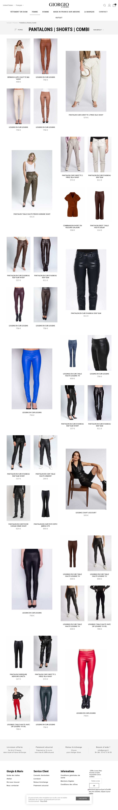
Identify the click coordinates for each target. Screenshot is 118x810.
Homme (45, 12)
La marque (89, 12)
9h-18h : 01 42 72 (103, 752)
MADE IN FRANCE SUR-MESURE (66, 12)
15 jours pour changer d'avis (74, 751)
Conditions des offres (69, 784)
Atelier (9, 779)
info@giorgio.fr (103, 750)
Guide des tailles (13, 775)
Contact (103, 12)
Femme (35, 12)
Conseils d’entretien (41, 775)
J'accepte (83, 798)
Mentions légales (67, 781)
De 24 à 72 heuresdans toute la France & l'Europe (14, 751)
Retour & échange (73, 747)
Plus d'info (43, 801)
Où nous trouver (13, 782)
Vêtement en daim (19, 12)
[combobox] (8, 5)
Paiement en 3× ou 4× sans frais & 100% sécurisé (44, 751)
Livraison (37, 779)
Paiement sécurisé (44, 747)
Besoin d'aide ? (103, 747)
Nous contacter (13, 785)
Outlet (59, 18)
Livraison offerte (15, 747)
